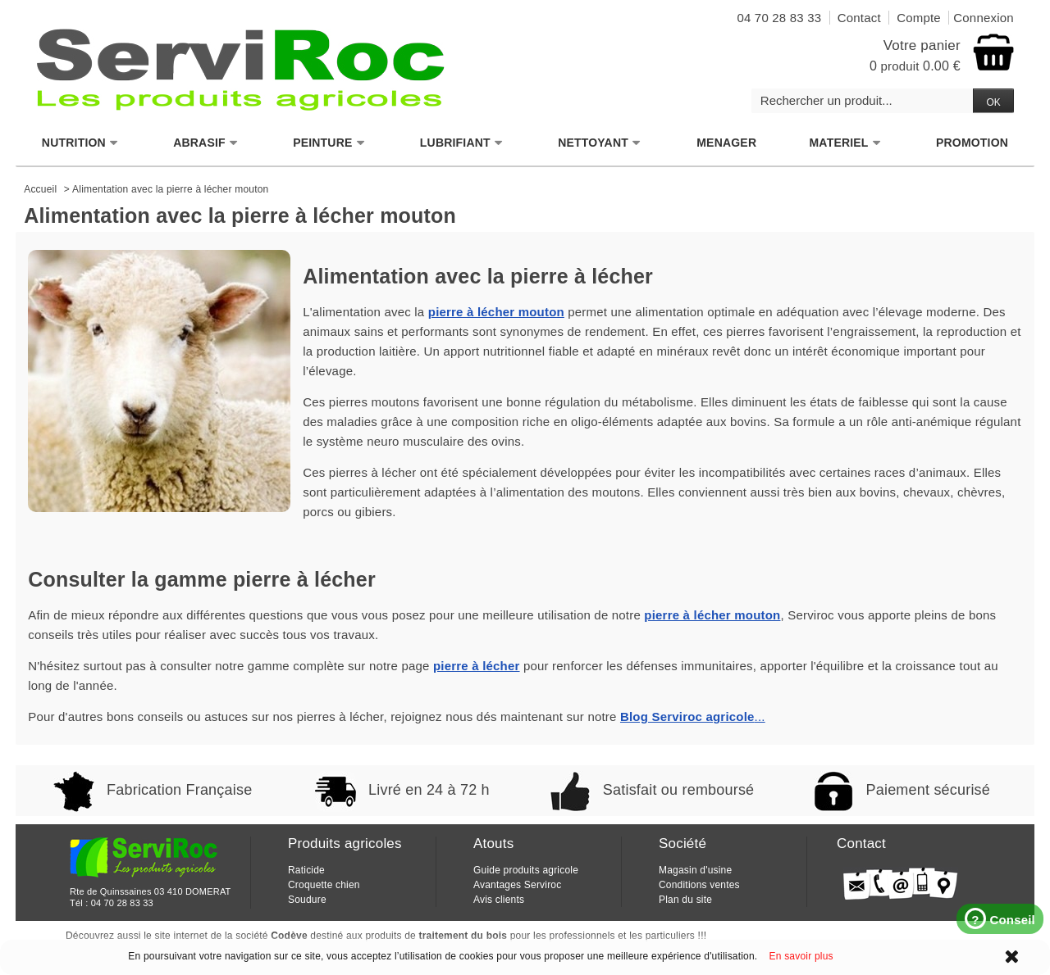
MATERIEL (846, 143)
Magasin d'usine (695, 870)
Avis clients (498, 899)
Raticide (306, 870)
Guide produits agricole (525, 870)
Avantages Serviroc (517, 885)
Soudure (307, 899)
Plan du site (685, 899)
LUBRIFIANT (462, 143)
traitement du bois (463, 935)
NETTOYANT (599, 143)
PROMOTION (972, 142)
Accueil (40, 189)
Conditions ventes (699, 885)
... (692, 716)
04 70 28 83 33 (122, 903)
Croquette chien (324, 885)
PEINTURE (329, 143)
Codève (289, 935)
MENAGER (726, 142)
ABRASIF (206, 143)
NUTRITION (80, 143)
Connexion (983, 18)
